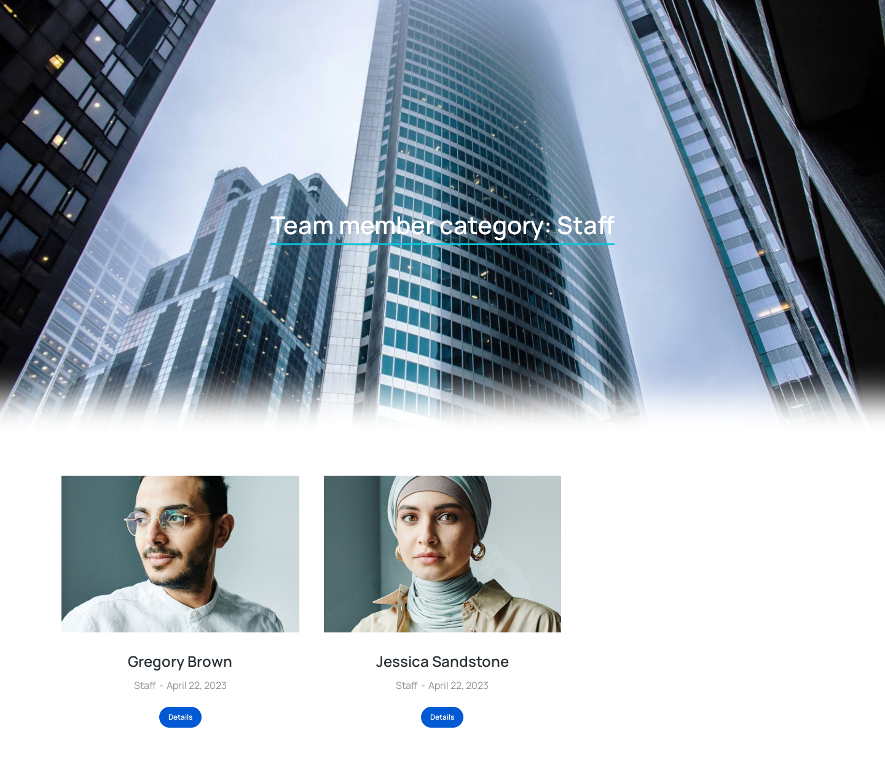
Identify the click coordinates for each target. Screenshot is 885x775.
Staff (145, 685)
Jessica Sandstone (442, 661)
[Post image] (180, 554)
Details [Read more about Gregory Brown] (180, 717)
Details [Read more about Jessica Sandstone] (442, 717)
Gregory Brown (180, 661)
